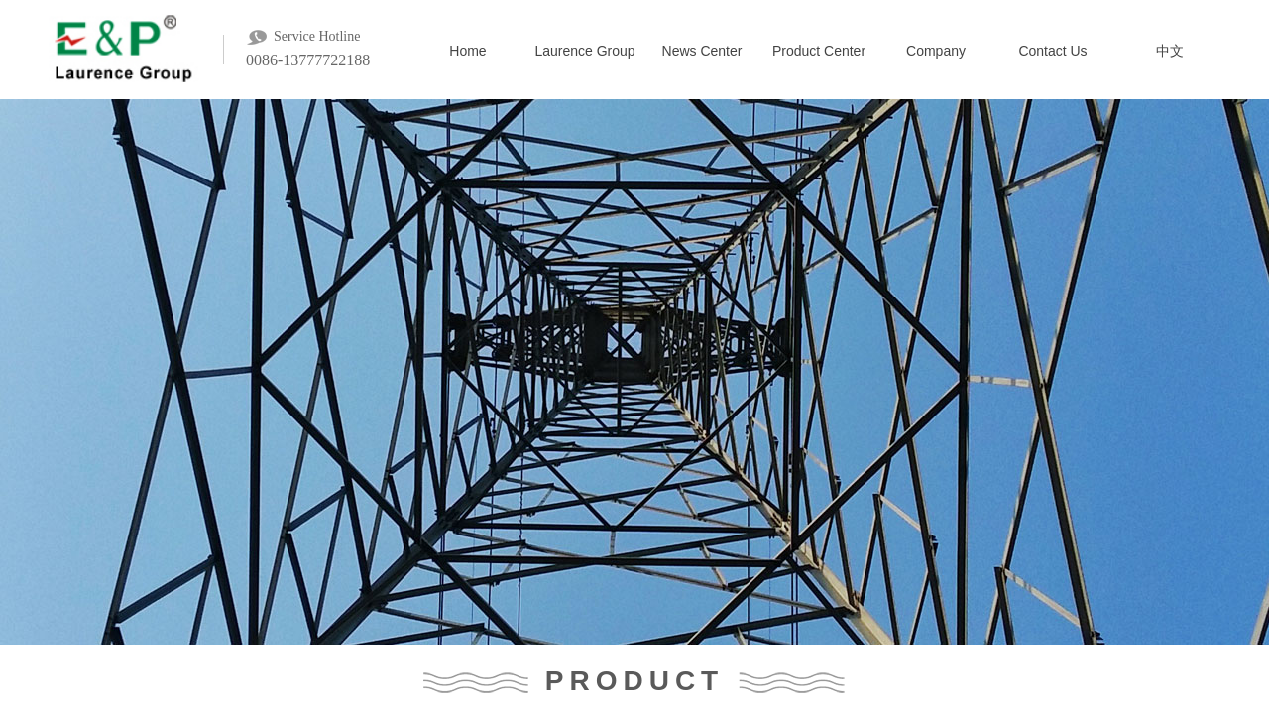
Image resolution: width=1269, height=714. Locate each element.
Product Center (818, 51)
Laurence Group (584, 51)
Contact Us (1052, 51)
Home (467, 51)
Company (936, 51)
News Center (702, 51)
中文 (1170, 51)
